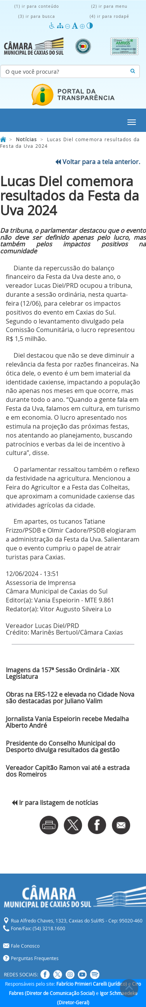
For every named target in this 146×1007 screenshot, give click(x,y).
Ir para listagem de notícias (55, 802)
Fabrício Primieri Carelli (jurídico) (91, 984)
